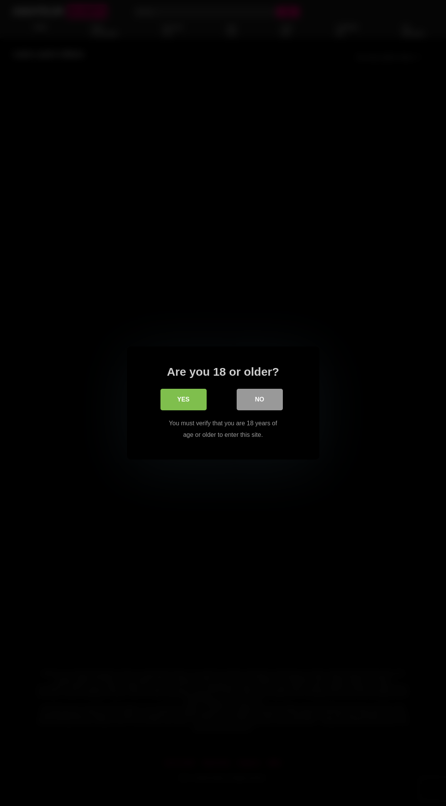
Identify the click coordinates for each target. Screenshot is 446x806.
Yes (183, 399)
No (259, 399)
